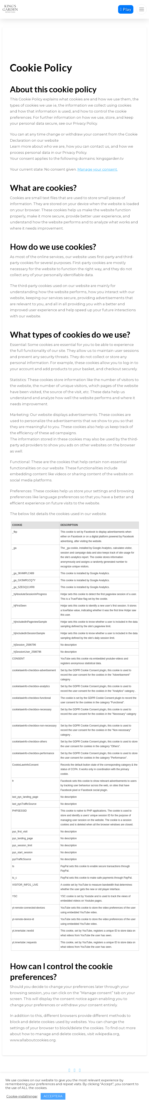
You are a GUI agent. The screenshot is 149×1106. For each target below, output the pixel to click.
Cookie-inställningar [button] (21, 1096)
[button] (142, 9)
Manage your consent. (97, 169)
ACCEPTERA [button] (53, 1096)
